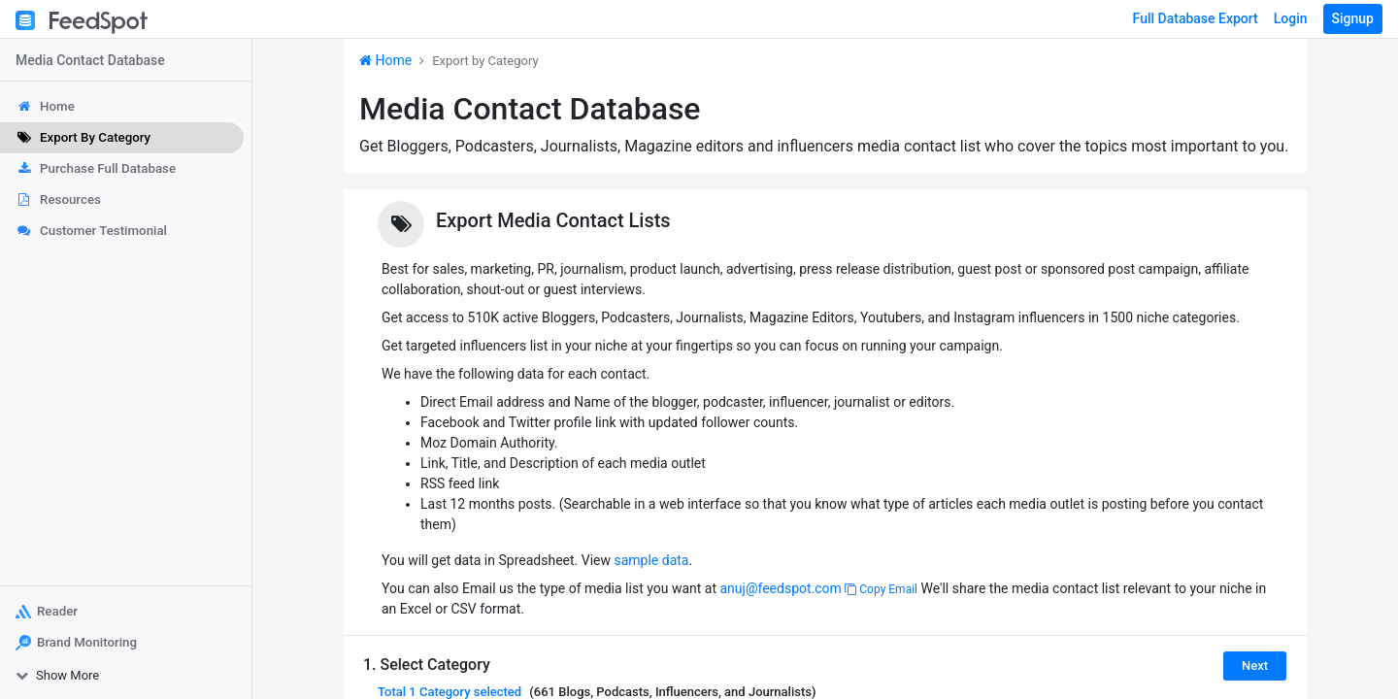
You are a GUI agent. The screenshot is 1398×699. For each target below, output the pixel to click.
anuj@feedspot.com (780, 588)
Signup (1353, 18)
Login (1291, 18)
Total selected (449, 691)
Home (385, 60)
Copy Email (881, 589)
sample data (651, 560)
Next (1255, 665)
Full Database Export (1195, 18)
